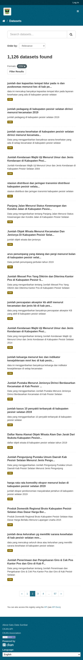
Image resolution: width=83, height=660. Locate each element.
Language (7, 649)
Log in (76, 2)
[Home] (3, 21)
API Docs (56, 607)
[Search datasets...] (37, 34)
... (49, 593)
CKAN (7, 645)
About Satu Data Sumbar (15, 625)
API (45, 607)
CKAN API (7, 629)
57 (55, 593)
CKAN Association (11, 633)
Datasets (15, 21)
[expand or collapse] (78, 11)
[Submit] (71, 34)
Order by (12, 46)
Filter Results (16, 71)
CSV (10, 99)
